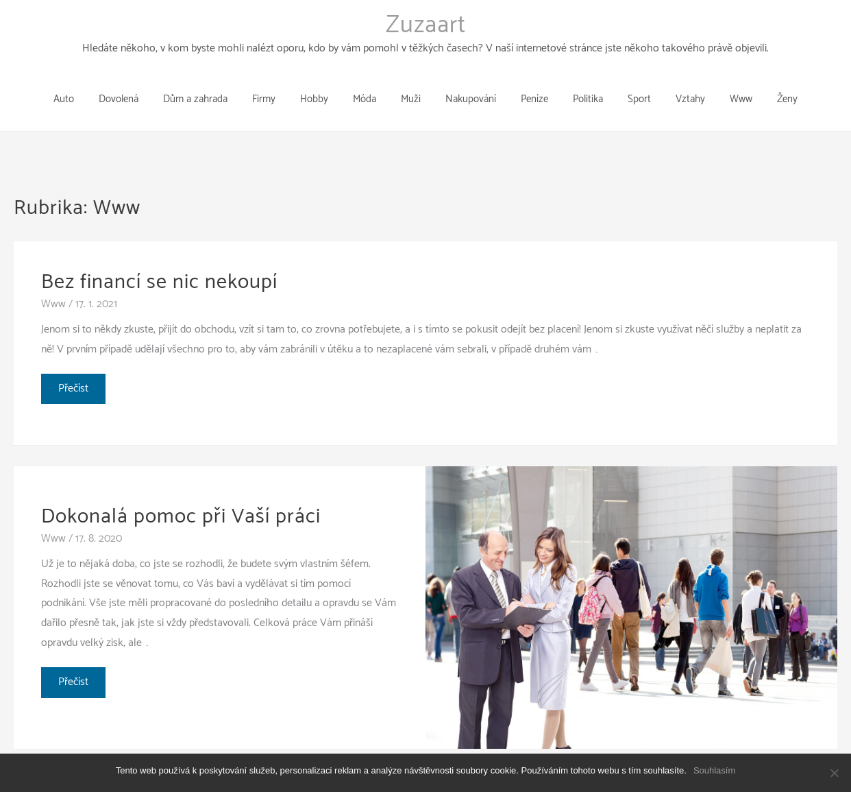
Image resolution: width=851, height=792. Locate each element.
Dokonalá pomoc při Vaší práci (181, 495)
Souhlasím (714, 770)
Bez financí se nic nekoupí (159, 261)
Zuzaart (426, 25)
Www (53, 283)
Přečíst (75, 370)
